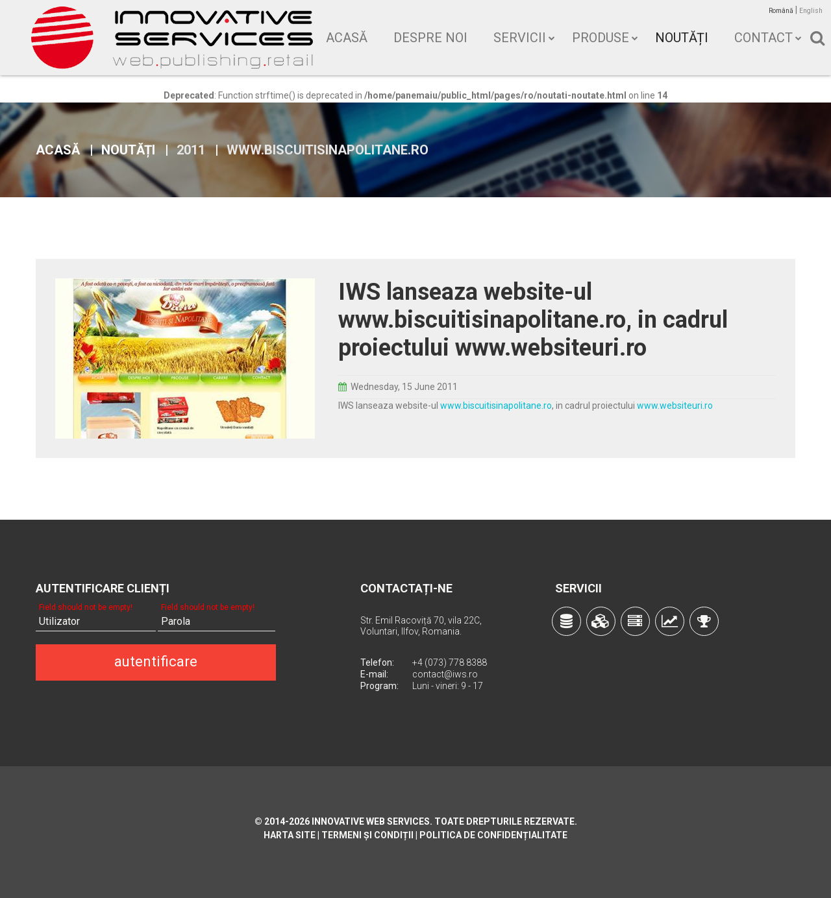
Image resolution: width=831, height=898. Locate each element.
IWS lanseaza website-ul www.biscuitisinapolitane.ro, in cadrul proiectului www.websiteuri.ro (533, 319)
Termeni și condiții (367, 835)
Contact (763, 37)
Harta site (290, 835)
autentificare (155, 661)
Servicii (519, 37)
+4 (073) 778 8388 (449, 662)
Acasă (346, 37)
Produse (600, 37)
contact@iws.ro (445, 674)
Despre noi (430, 37)
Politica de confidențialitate (493, 835)
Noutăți (681, 37)
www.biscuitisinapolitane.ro (496, 405)
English (811, 10)
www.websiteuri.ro (675, 405)
